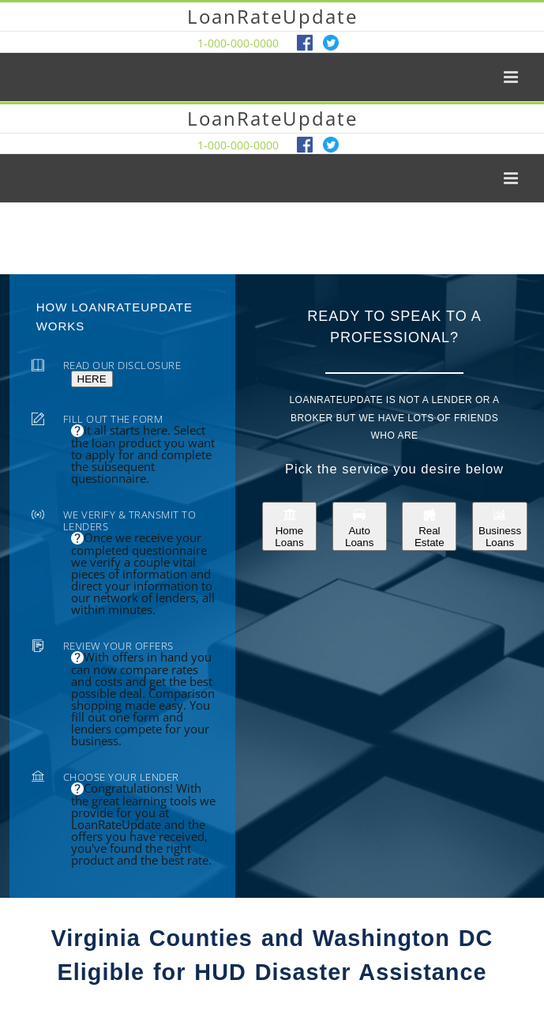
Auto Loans (359, 526)
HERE (92, 379)
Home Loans (289, 526)
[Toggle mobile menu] (512, 77)
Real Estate (430, 526)
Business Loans (499, 526)
